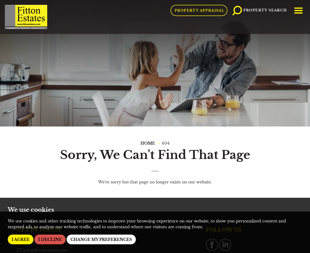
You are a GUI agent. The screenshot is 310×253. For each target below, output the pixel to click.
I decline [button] (50, 239)
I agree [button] (21, 239)
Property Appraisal (200, 10)
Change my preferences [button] (101, 239)
